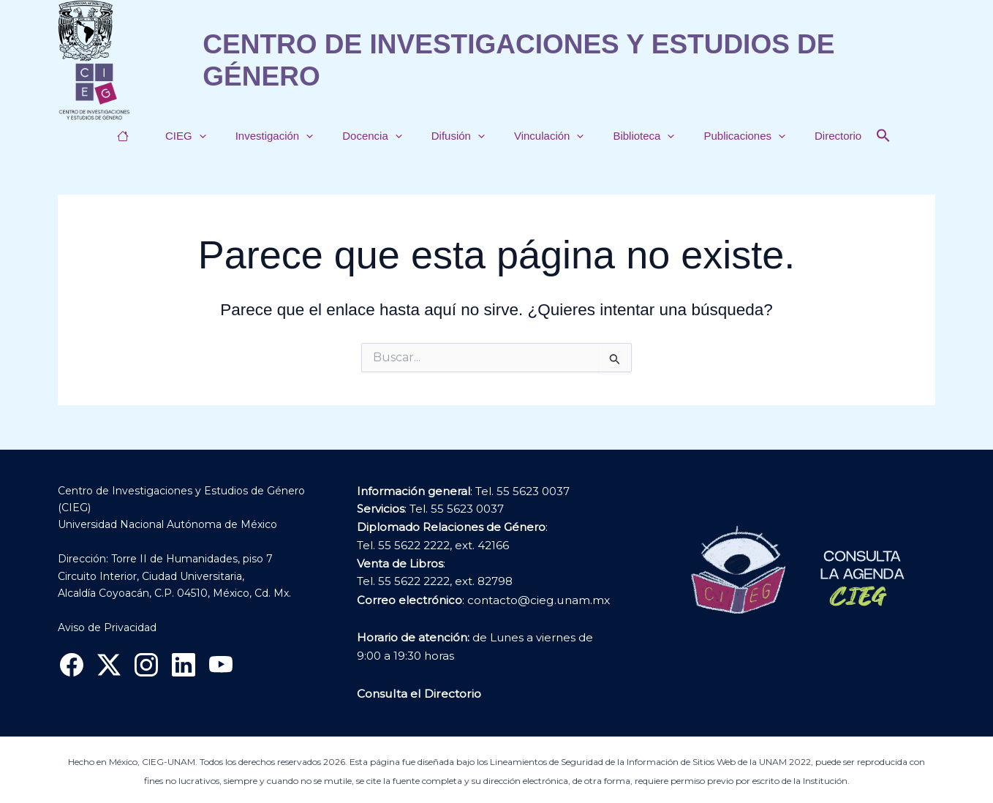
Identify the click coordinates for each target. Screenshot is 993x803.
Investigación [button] (289, 136)
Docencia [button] (379, 136)
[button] (221, 136)
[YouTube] (221, 665)
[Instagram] (146, 665)
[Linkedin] (183, 665)
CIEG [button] (207, 136)
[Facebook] (72, 665)
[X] (109, 665)
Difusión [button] (458, 136)
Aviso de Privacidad (107, 627)
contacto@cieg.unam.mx (537, 599)
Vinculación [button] (541, 136)
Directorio (808, 135)
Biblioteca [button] (629, 136)
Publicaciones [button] (722, 136)
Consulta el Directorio (417, 692)
